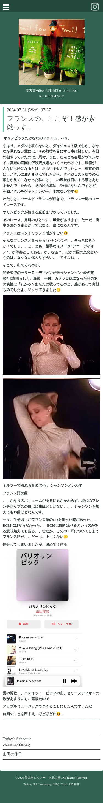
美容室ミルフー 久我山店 (42, 777)
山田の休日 (12, 754)
